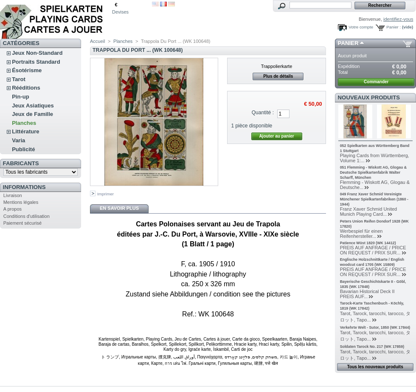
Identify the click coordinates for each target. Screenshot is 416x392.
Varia (18, 140)
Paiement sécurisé (22, 223)
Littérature (25, 131)
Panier (348, 43)
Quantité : (263, 113)
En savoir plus (119, 208)
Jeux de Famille (32, 114)
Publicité (23, 149)
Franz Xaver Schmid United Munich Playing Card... (368, 211)
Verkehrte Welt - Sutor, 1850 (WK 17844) (375, 327)
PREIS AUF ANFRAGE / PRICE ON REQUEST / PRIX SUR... (373, 250)
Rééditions (26, 88)
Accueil (97, 41)
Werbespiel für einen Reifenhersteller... (361, 233)
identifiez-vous (398, 19)
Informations (24, 187)
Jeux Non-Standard (37, 53)
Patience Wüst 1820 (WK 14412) (368, 243)
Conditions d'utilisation (26, 216)
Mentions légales (21, 202)
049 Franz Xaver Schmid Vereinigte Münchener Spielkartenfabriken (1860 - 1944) (374, 199)
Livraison (12, 195)
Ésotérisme (27, 70)
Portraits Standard (36, 62)
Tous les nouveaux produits (375, 366)
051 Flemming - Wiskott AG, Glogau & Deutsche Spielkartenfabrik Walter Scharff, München (373, 172)
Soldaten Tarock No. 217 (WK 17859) (372, 346)
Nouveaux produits (369, 97)
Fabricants (21, 163)
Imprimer (105, 194)
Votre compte (361, 27)
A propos (12, 209)
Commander (376, 81)
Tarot (18, 79)
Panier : (393, 27)
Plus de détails (278, 76)
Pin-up (20, 96)
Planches (24, 123)
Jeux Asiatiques (33, 105)
